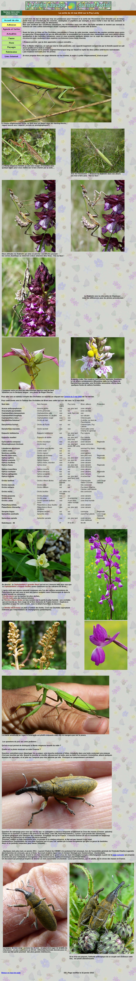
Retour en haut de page (11, 973)
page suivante (118, 855)
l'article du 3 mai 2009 (73, 397)
